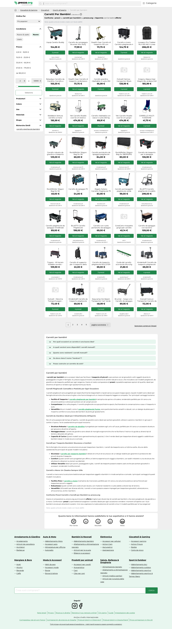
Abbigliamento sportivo (141, 570)
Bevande (20, 570)
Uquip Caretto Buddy (55, 42)
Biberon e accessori (82, 553)
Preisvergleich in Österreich (89, 620)
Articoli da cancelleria (25, 544)
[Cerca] (40, 3)
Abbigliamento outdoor (141, 567)
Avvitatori (20, 547)
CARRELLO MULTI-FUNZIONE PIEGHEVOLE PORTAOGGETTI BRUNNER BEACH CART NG (147, 117)
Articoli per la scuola (82, 550)
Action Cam (107, 544)
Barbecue (20, 550)
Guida (110, 613)
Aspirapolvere (108, 550)
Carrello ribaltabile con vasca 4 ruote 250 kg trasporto (100, 117)
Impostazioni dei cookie (125, 613)
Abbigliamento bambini (84, 541)
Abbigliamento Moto (54, 541)
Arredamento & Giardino (27, 537)
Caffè (18, 573)
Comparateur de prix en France (32, 620)
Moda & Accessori (52, 560)
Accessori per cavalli (82, 564)
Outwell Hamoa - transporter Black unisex (124, 80)
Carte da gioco (137, 550)
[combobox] (91, 3)
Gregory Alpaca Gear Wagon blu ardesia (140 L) (147, 80)
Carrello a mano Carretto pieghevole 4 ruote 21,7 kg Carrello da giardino (124, 43)
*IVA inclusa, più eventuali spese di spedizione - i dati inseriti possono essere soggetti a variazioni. (86, 624)
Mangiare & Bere (23, 560)
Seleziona (29, 93)
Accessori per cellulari (111, 541)
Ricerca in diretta (63, 613)
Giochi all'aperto (59, 10)
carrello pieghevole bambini (28, 129)
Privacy (51, 613)
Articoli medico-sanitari (112, 576)
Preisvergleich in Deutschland (115, 620)
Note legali (41, 613)
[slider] (17, 86)
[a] (36, 80)
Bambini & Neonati (82, 537)
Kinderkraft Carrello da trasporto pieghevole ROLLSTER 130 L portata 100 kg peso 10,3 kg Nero (78, 300)
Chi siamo (102, 613)
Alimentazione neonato (112, 567)
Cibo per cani (79, 573)
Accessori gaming (138, 541)
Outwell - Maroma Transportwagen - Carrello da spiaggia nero (55, 300)
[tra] (20, 80)
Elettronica (106, 537)
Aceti (18, 564)
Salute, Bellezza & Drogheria (109, 561)
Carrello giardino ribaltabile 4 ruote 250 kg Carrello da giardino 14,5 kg (101, 80)
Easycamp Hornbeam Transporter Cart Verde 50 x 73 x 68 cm (100, 300)
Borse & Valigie (51, 573)
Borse (47, 570)
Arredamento (22, 541)
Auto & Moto (49, 537)
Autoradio (49, 550)
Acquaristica (79, 567)
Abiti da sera (50, 564)
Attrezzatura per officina (55, 547)
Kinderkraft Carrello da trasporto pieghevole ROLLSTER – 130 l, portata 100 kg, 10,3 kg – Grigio (146, 263)
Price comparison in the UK (141, 620)
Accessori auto (51, 544)
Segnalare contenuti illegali (145, 326)
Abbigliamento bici (139, 564)
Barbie (134, 547)
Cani (76, 570)
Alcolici (19, 567)
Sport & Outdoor (137, 560)
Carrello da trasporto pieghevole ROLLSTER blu (101, 263)
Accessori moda (52, 567)
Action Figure (137, 544)
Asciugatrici (107, 547)
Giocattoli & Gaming (28, 10)
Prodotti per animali (82, 560)
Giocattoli (45, 10)
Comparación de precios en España (61, 620)
